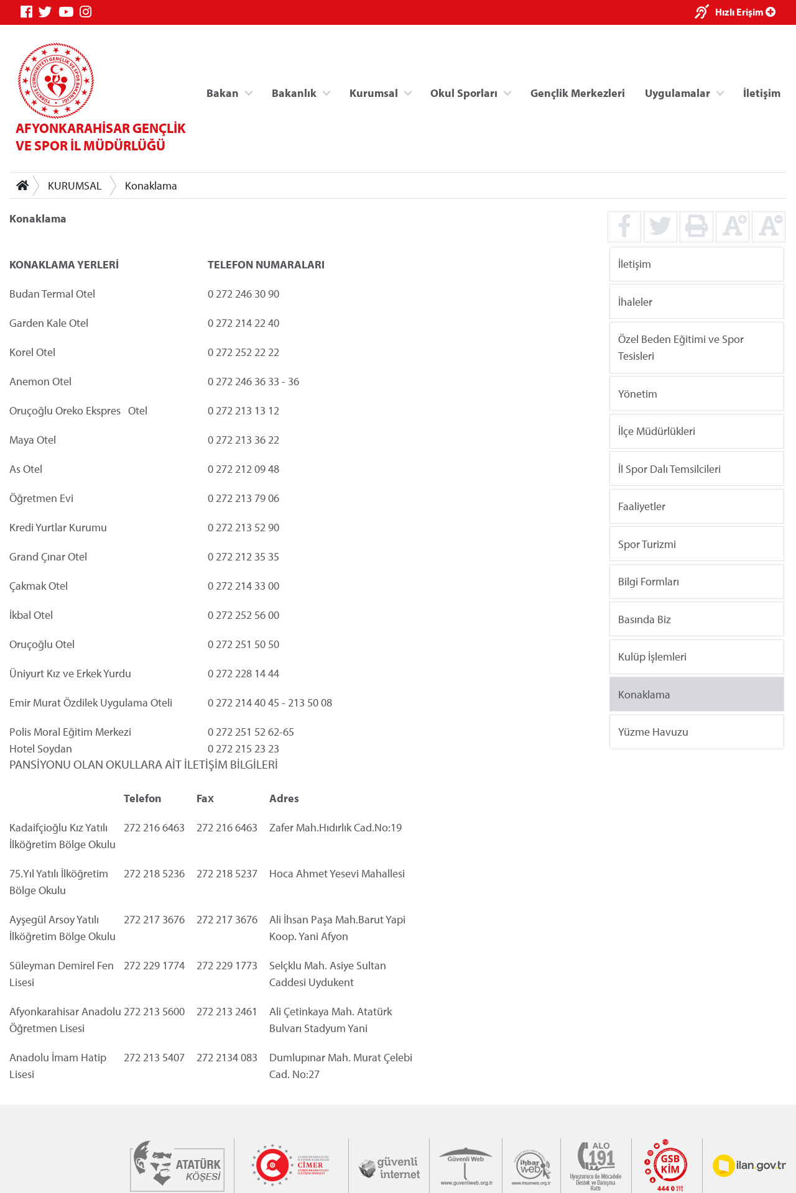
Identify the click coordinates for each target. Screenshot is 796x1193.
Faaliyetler (641, 506)
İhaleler (635, 301)
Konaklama (151, 185)
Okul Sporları (463, 92)
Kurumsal (373, 92)
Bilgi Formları (648, 581)
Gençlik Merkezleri (577, 92)
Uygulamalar (677, 92)
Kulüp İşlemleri (652, 656)
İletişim (761, 92)
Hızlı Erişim (745, 12)
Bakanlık (294, 92)
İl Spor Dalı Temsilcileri (669, 468)
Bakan (222, 92)
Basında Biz (644, 618)
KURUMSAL (75, 185)
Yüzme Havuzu (653, 731)
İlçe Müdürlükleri (656, 431)
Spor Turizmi (647, 543)
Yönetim (637, 393)
